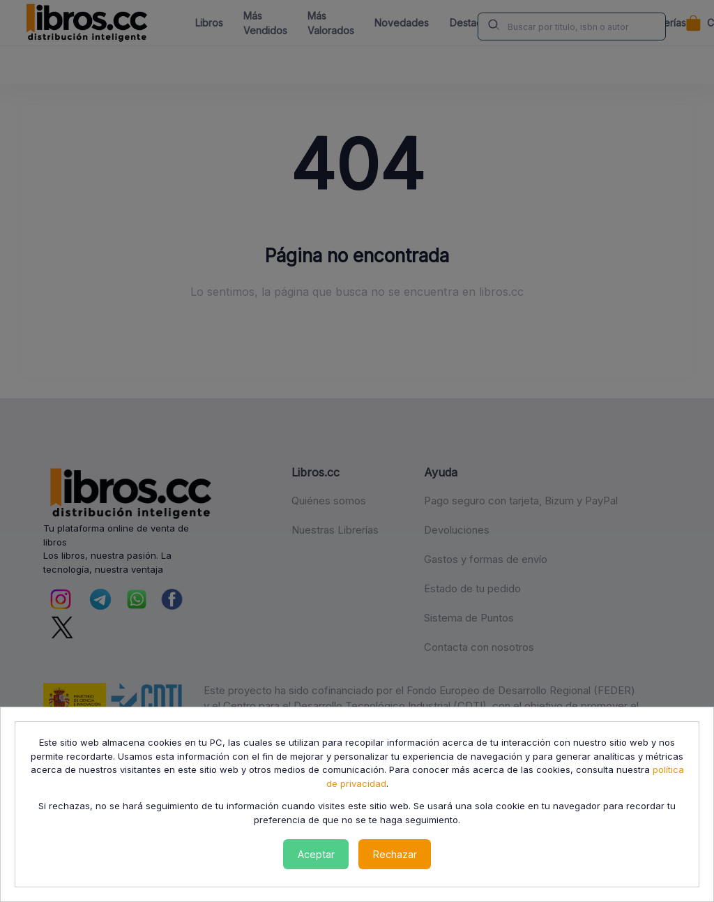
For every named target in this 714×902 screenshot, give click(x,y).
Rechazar (395, 854)
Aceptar (316, 854)
